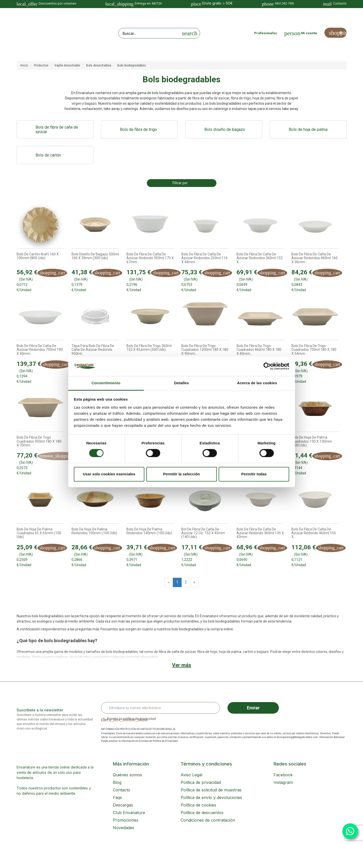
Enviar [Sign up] (253, 707)
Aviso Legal (191, 774)
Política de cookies (198, 805)
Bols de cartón (48, 155)
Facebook (283, 774)
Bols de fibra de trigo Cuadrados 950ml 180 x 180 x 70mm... (39, 441)
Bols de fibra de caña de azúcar (57, 129)
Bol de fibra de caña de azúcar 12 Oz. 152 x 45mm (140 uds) (203, 533)
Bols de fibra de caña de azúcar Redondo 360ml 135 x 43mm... (260, 533)
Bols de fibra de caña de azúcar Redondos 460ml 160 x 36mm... (314, 258)
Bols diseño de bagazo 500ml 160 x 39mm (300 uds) (95, 256)
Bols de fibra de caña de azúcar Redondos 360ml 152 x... (260, 258)
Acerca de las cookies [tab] (257, 383)
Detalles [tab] (181, 383)
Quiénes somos (127, 774)
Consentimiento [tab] (105, 383)
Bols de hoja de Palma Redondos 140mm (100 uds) (149, 531)
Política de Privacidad (165, 741)
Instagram (283, 782)
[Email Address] (160, 708)
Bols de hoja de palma (308, 129)
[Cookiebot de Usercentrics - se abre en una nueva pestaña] (267, 366)
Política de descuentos (202, 812)
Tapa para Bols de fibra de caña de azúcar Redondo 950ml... (93, 350)
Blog (117, 782)
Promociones (125, 820)
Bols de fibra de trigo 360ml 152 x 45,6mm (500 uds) (149, 348)
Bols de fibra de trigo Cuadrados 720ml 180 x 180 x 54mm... (313, 350)
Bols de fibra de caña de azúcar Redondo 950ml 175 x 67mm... (150, 258)
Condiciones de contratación (208, 820)
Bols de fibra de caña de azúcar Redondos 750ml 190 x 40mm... (40, 350)
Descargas (123, 805)
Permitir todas (254, 474)
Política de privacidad (201, 782)
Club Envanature (129, 812)
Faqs (117, 797)
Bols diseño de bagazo (224, 129)
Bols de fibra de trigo (138, 129)
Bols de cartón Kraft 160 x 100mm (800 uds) (38, 256)
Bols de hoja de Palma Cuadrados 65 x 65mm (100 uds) (39, 533)
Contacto (121, 789)
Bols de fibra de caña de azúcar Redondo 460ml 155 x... (313, 533)
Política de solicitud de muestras (211, 789)
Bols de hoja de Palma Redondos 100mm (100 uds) (94, 531)
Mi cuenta (309, 33)
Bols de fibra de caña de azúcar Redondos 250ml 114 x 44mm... (204, 258)
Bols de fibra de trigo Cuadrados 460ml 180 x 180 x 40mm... (259, 350)
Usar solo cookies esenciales (109, 474)
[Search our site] (149, 33)
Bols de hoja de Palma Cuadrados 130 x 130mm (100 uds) (311, 441)
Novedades (123, 827)
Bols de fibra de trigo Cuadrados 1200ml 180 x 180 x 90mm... (204, 350)
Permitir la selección (181, 474)
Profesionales (265, 33)
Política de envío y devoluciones (211, 797)
